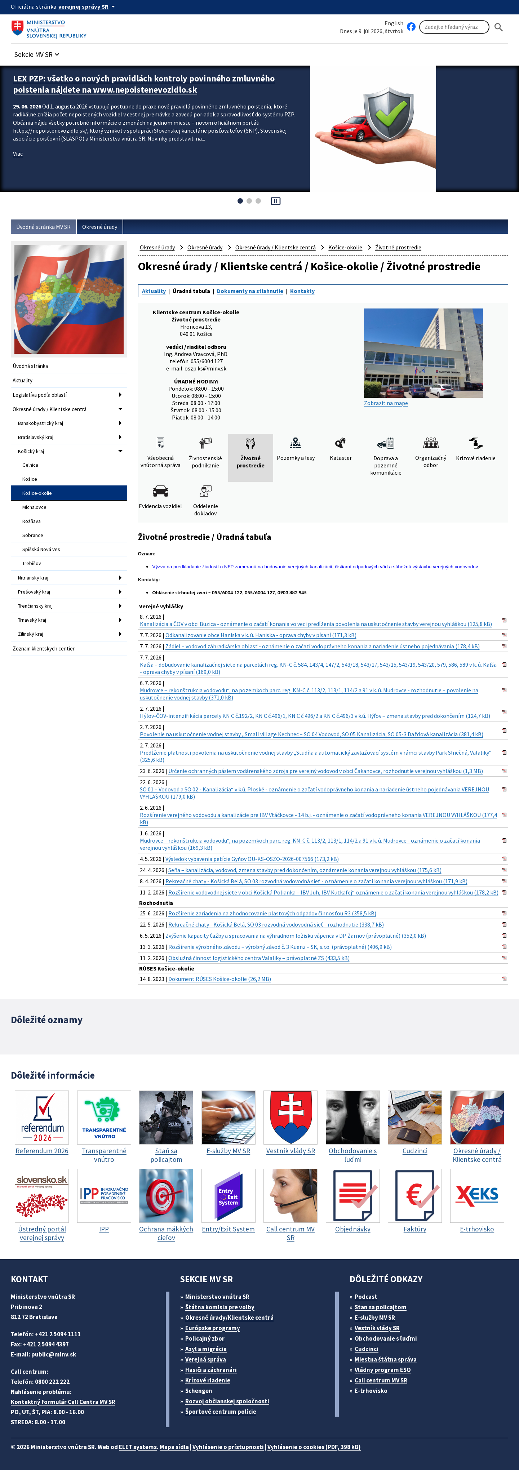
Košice (29, 479)
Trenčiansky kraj (35, 606)
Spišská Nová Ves (41, 549)
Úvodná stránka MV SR (43, 226)
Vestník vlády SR (377, 1328)
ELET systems (138, 1447)
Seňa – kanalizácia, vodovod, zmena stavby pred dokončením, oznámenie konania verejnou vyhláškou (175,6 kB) (305, 870)
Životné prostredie (398, 247)
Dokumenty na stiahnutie (250, 290)
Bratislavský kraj (35, 437)
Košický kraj (31, 451)
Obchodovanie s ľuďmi (386, 1338)
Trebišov (31, 563)
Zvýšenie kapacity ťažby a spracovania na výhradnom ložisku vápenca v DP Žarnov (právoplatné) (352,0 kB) (295, 935)
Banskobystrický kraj (40, 423)
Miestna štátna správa (386, 1359)
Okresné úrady (99, 226)
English (394, 23)
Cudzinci (366, 1349)
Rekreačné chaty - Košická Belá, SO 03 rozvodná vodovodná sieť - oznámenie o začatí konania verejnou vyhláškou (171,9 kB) (316, 881)
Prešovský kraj (34, 592)
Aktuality (22, 380)
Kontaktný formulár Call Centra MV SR (63, 1402)
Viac (18, 153)
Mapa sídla (174, 1447)
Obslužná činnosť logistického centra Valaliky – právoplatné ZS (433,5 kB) (259, 958)
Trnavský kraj (32, 620)
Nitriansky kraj (33, 577)
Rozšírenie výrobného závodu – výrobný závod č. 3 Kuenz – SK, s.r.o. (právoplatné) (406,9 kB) (280, 946)
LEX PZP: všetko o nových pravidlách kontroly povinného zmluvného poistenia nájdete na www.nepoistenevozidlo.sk (144, 84)
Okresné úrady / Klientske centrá (49, 409)
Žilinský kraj (30, 634)
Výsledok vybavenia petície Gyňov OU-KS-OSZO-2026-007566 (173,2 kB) (252, 858)
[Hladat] (498, 27)
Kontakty (302, 290)
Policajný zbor (205, 1338)
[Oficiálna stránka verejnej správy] (87, 6)
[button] (38, 52)
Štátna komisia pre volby (219, 1307)
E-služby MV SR (375, 1318)
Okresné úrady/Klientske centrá (229, 1318)
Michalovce (34, 507)
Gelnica (30, 465)
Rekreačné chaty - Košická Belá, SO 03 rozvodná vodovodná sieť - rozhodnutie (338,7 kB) (276, 924)
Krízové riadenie (207, 1380)
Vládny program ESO (383, 1370)
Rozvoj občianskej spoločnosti (227, 1401)
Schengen (198, 1391)
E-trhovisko (371, 1391)
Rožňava (31, 521)
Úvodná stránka (30, 366)
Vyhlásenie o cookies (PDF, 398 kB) (314, 1447)
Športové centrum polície (220, 1412)
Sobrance (32, 535)
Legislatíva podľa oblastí (40, 394)
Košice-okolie (37, 493)
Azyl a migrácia (206, 1349)
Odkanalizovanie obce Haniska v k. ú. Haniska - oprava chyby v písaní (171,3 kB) (260, 635)
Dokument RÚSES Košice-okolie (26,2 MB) (219, 978)
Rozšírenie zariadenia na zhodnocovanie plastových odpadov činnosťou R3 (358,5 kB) (272, 913)
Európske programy (212, 1328)
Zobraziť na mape (423, 357)
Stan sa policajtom (381, 1307)
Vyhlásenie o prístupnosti (228, 1447)
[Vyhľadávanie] (454, 27)
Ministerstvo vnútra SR (217, 1297)
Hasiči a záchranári (211, 1370)
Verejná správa (205, 1359)
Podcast (366, 1297)
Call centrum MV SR (381, 1380)
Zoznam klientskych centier (44, 648)
